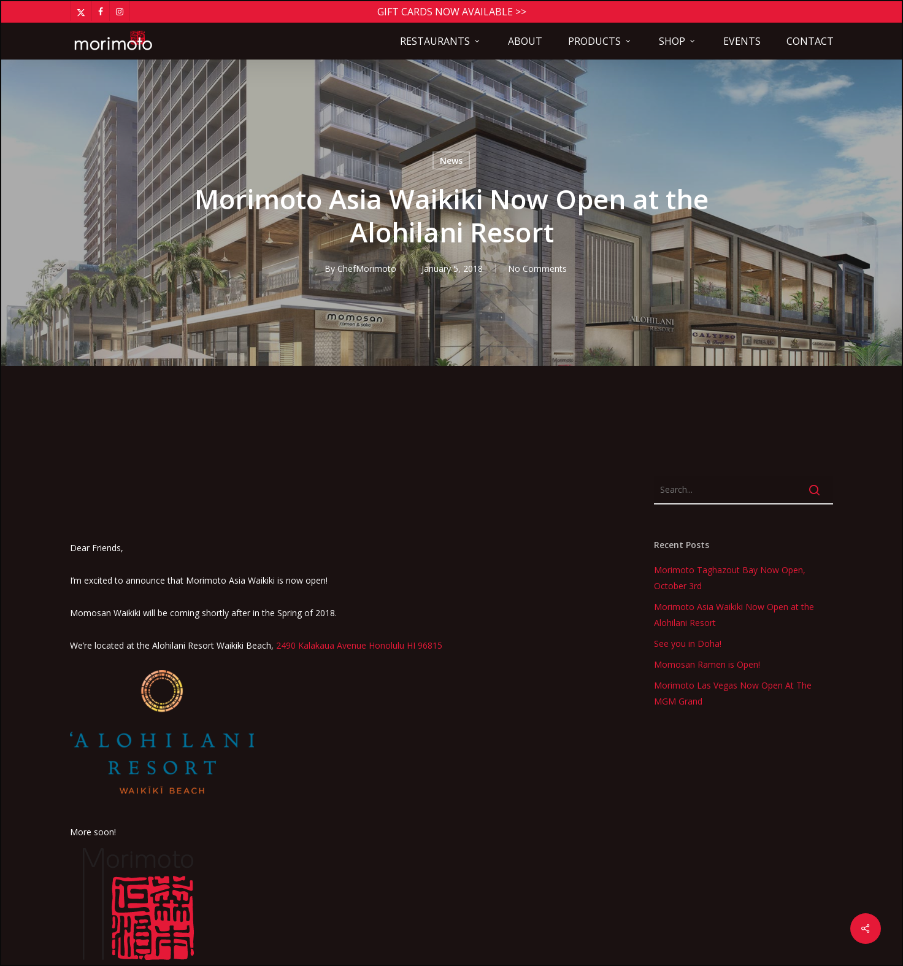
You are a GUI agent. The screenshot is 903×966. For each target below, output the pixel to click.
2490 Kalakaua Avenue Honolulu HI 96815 (359, 438)
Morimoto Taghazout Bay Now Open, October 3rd (729, 371)
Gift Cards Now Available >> (451, 11)
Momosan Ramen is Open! (707, 457)
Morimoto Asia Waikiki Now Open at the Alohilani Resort (734, 408)
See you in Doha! (687, 436)
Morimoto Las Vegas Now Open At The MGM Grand (733, 486)
